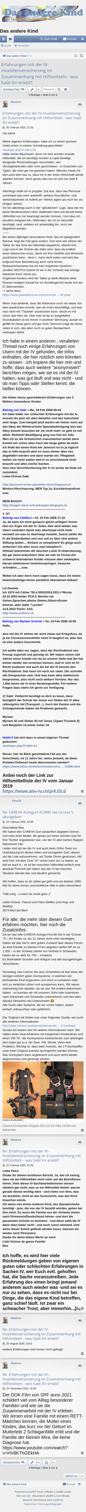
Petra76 (16, 800)
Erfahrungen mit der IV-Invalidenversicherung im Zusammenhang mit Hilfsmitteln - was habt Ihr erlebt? (39, 74)
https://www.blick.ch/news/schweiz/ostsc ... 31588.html (41, 766)
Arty (28, 1496)
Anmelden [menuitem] (83, 39)
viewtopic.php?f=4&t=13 (20, 745)
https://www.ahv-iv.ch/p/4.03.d (34, 791)
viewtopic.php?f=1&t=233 (19, 150)
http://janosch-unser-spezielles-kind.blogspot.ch (37, 484)
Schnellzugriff (4, 39)
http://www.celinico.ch (18, 613)
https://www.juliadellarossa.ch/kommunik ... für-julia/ (37, 295)
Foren (11, 39)
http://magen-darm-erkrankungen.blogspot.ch (35, 505)
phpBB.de (58, 1500)
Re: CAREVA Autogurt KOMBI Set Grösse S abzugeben (38, 814)
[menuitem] (69, 39)
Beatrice (16, 102)
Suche (7, 45)
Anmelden (23, 45)
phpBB (31, 1492)
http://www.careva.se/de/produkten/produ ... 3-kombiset (39, 1025)
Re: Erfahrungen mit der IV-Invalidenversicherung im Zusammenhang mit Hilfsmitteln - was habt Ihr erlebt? (42, 1156)
